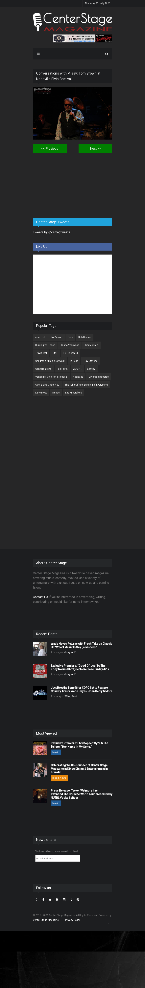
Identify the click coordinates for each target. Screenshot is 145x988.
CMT (55, 353)
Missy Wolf (70, 652)
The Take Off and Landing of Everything (86, 384)
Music (55, 752)
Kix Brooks (56, 337)
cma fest (40, 337)
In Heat (74, 361)
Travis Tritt (41, 353)
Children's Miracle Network (49, 361)
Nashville (78, 376)
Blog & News (59, 777)
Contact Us (40, 597)
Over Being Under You (47, 384)
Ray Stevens (90, 361)
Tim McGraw (91, 345)
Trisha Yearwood (70, 345)
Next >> (95, 148)
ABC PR (77, 369)
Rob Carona (84, 337)
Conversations (43, 369)
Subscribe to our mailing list (56, 851)
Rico (70, 337)
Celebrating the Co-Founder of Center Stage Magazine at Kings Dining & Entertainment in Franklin (79, 769)
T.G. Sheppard (70, 353)
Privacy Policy (72, 920)
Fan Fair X (62, 369)
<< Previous (49, 148)
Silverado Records (99, 376)
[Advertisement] (62, 184)
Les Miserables (73, 392)
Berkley (91, 369)
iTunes (56, 392)
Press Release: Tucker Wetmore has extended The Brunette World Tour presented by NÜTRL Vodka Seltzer (81, 794)
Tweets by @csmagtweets (51, 232)
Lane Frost (41, 392)
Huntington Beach (45, 345)
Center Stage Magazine (46, 920)
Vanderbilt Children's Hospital (51, 376)
